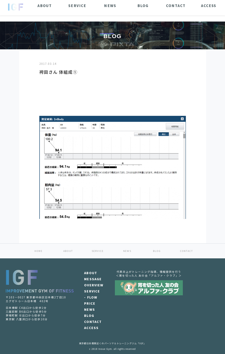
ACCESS (91, 327)
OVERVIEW (93, 285)
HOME (39, 250)
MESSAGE (93, 279)
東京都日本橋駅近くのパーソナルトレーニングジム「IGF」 (112, 343)
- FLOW (90, 297)
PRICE (89, 303)
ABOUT (68, 250)
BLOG (157, 250)
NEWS (127, 250)
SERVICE (98, 250)
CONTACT (186, 250)
